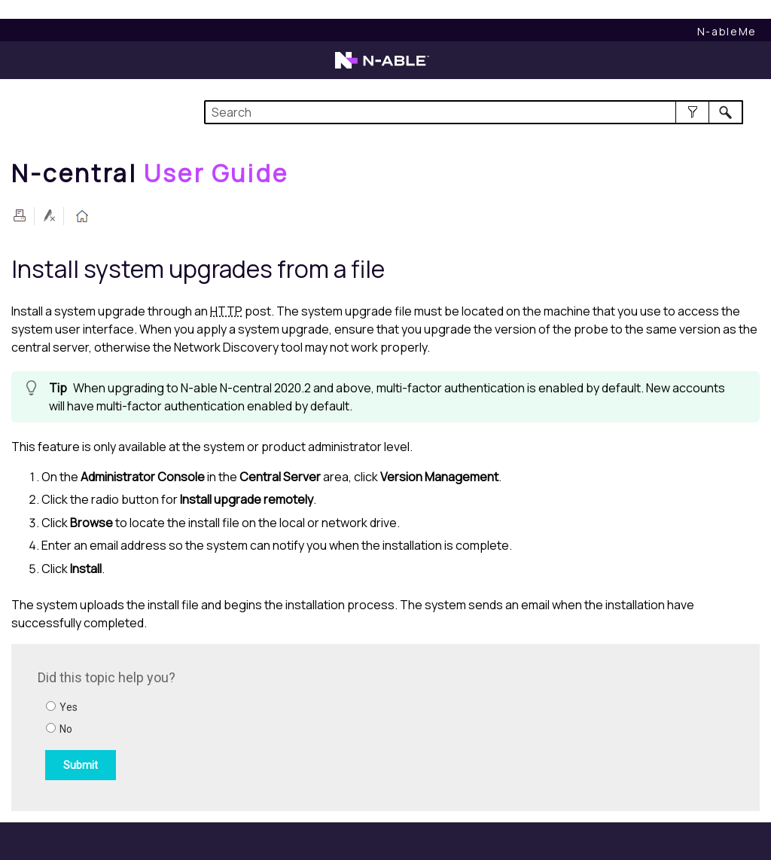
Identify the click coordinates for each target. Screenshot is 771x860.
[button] (692, 112)
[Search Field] (473, 112)
